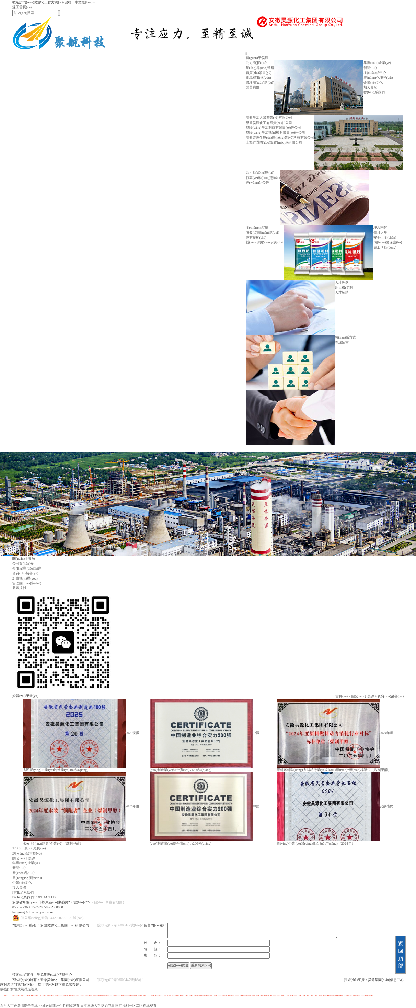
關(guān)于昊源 (257, 58)
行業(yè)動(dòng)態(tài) (263, 178)
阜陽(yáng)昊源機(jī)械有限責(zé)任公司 (275, 132)
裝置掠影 (252, 87)
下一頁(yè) (25, 848)
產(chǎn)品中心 (374, 73)
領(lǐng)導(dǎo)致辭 (260, 68)
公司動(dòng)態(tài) (260, 172)
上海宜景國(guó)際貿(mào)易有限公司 (274, 142)
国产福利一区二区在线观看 (136, 1005)
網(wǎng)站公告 (257, 182)
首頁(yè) (341, 696)
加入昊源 (370, 87)
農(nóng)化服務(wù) (378, 77)
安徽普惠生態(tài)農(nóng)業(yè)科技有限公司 (280, 137)
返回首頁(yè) (22, 7)
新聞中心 (370, 68)
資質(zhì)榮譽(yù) (259, 73)
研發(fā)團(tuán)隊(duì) (262, 232)
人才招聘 (342, 292)
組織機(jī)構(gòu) (258, 77)
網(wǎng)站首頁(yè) (27, 853)
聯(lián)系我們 (374, 92)
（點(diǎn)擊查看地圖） (108, 902)
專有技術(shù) (256, 237)
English (91, 2)
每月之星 (380, 232)
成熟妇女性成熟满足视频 (19, 989)
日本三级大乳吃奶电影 (97, 1005)
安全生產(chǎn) (384, 237)
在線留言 (342, 342)
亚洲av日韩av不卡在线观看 (59, 1005)
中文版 (80, 2)
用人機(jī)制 (344, 287)
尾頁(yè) (39, 848)
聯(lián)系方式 (345, 337)
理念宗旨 (380, 227)
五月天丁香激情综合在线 (19, 1005)
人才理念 (342, 282)
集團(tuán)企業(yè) (377, 63)
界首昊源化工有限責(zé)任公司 (269, 123)
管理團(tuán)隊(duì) (260, 82)
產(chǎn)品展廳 (257, 227)
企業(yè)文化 (373, 82)
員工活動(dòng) (384, 247)
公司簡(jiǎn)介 (256, 63)
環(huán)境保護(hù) (387, 242)
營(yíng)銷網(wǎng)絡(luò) (265, 242)
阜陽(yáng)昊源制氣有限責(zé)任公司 (273, 127)
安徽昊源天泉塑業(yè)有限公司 (269, 117)
